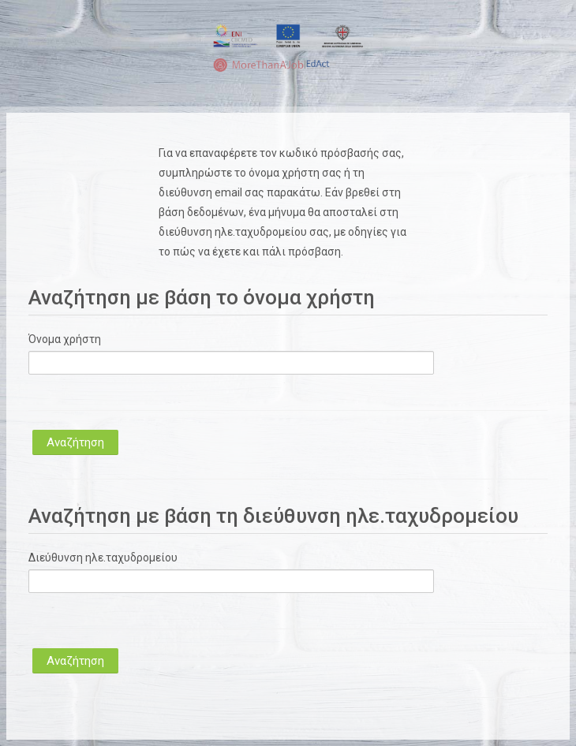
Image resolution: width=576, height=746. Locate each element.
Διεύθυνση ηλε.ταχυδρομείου (103, 557)
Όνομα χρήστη (64, 339)
